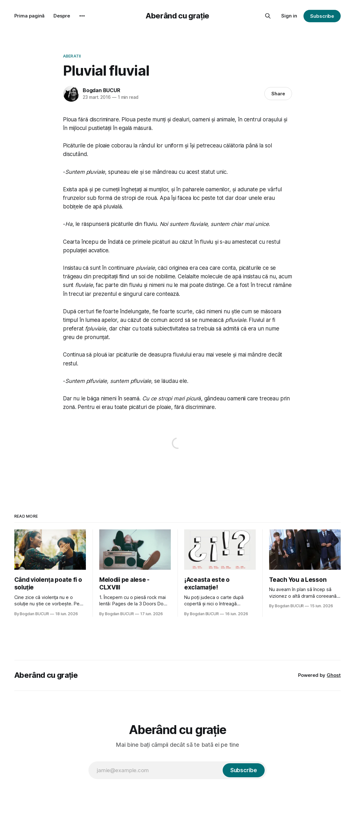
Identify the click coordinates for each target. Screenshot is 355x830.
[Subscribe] (244, 770)
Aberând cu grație (177, 15)
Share (278, 94)
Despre (61, 16)
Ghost (334, 675)
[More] (82, 16)
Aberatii (72, 55)
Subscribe (322, 16)
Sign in (289, 16)
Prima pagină (29, 16)
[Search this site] (268, 16)
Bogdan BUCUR (101, 90)
